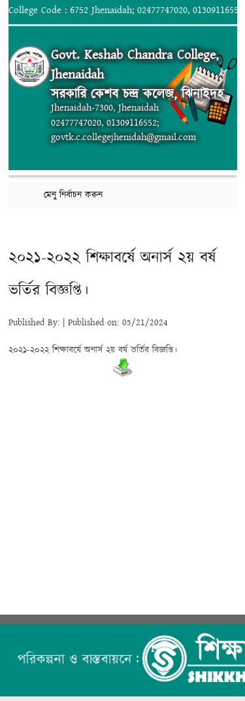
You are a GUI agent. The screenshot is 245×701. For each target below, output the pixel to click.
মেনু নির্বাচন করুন (73, 195)
